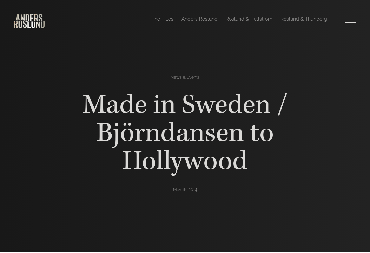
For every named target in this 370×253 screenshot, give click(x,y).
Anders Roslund (199, 19)
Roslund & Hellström (249, 19)
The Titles (162, 19)
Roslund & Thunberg (303, 19)
